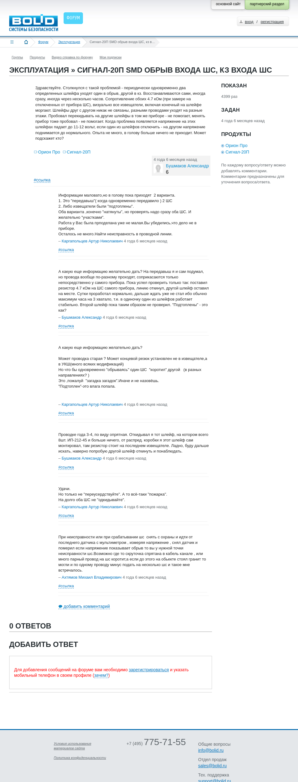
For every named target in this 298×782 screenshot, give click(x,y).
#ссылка (42, 180)
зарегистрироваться (149, 669)
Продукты (37, 57)
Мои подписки (110, 57)
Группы (17, 57)
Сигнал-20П (79, 152)
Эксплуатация (69, 42)
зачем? (101, 675)
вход (249, 21)
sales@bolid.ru (212, 765)
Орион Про (49, 152)
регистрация (272, 21)
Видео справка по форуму (72, 57)
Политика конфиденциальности (80, 758)
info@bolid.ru (211, 750)
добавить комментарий (87, 606)
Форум (43, 42)
